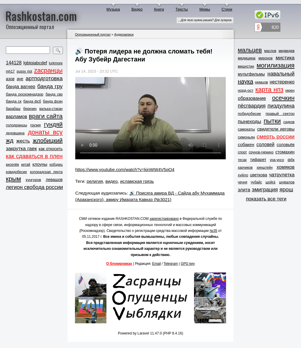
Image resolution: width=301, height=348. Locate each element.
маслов (270, 51)
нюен (290, 90)
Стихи (227, 9)
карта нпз (269, 89)
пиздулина (281, 106)
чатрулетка (282, 175)
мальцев (250, 49)
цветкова (258, 175)
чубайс (256, 182)
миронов (265, 58)
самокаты (246, 129)
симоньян (246, 137)
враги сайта (46, 116)
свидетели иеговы (276, 128)
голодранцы (16, 125)
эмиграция (265, 190)
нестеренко (282, 81)
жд (10, 140)
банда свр (54, 94)
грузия (35, 125)
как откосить (51, 148)
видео (112, 181)
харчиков (245, 167)
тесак (242, 160)
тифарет (258, 159)
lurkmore (56, 63)
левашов (54, 179)
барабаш (13, 109)
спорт (242, 152)
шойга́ (270, 182)
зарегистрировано (164, 219)
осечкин (283, 97)
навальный (281, 74)
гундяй (53, 124)
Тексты (181, 9)
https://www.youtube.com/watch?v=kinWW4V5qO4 (124, 169)
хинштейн (264, 167)
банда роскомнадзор (24, 94)
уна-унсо (277, 160)
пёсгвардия (252, 106)
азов (10, 78)
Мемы (204, 9)
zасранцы (48, 70)
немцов (261, 82)
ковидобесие (16, 172)
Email (156, 264)
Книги (159, 9)
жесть (23, 141)
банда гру (50, 86)
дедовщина (15, 133)
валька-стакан (51, 109)
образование (252, 98)
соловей (265, 144)
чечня (242, 182)
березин (29, 109)
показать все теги (266, 199)
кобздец (56, 165)
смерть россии (276, 136)
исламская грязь (137, 181)
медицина (246, 58)
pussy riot (24, 71)
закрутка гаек (21, 148)
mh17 (10, 71)
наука (245, 81)
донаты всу (45, 132)
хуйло (243, 175)
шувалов (287, 182)
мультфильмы (251, 74)
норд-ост (245, 90)
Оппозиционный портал (93, 34)
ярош (286, 189)
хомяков (286, 167)
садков (289, 122)
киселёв (12, 165)
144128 (13, 62)
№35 (213, 231)
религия (95, 181)
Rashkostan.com (41, 15)
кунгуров (33, 180)
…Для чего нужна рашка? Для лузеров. (205, 20)
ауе (20, 78)
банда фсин (53, 101)
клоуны (39, 164)
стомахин (285, 151)
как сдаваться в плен (34, 156)
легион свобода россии (34, 187)
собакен (246, 144)
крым (13, 179)
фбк (291, 160)
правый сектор (280, 113)
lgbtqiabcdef (35, 62)
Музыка (113, 9)
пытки (272, 121)
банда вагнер (20, 86)
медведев (287, 51)
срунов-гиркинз (261, 152)
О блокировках (119, 264)
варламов (16, 116)
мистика (285, 58)
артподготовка (44, 78)
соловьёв (286, 144)
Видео (137, 9)
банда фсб (32, 101)
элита (244, 189)
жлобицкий (48, 140)
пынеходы (249, 121)
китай (25, 165)
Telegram (171, 264)
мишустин (246, 66)
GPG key (188, 264)
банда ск (13, 101)
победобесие (249, 113)
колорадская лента (46, 172)
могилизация (276, 65)
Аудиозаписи (123, 34)
